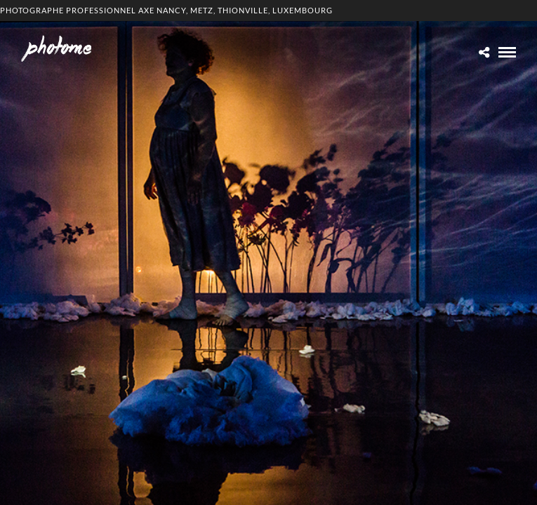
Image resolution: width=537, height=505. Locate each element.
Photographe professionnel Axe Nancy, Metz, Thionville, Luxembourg (166, 10)
